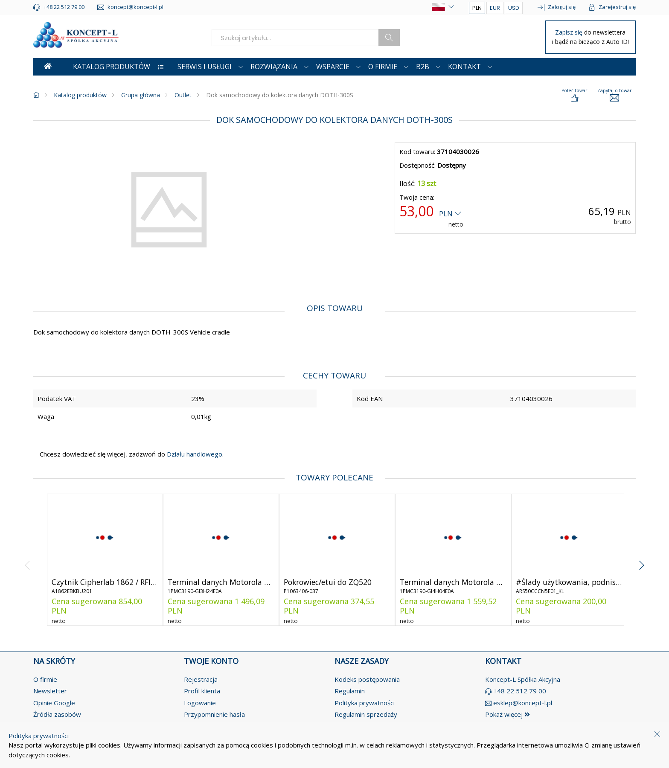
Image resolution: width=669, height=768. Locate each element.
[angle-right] (641, 559)
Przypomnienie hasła (214, 714)
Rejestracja (201, 679)
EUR (495, 8)
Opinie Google (54, 702)
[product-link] (105, 559)
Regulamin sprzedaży (365, 714)
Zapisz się (569, 32)
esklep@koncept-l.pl (522, 702)
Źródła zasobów (57, 714)
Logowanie (200, 702)
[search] (295, 37)
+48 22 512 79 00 (519, 691)
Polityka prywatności (364, 702)
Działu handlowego (193, 454)
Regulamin (349, 691)
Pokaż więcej (507, 714)
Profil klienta (202, 691)
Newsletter (50, 691)
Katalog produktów (80, 95)
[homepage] (36, 95)
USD (513, 8)
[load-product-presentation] (574, 95)
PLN (477, 8)
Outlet (183, 95)
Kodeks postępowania (367, 679)
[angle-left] (27, 559)
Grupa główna (140, 95)
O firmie (45, 679)
